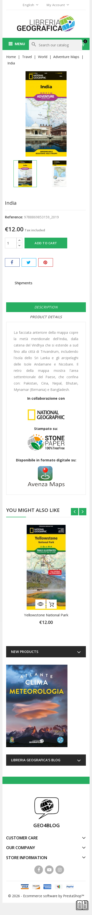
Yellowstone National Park (46, 614)
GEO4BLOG (46, 825)
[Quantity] (11, 243)
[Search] (55, 45)
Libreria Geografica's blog (35, 760)
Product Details (46, 317)
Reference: (14, 217)
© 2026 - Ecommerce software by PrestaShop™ (46, 896)
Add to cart (46, 243)
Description (46, 307)
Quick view (40, 604)
